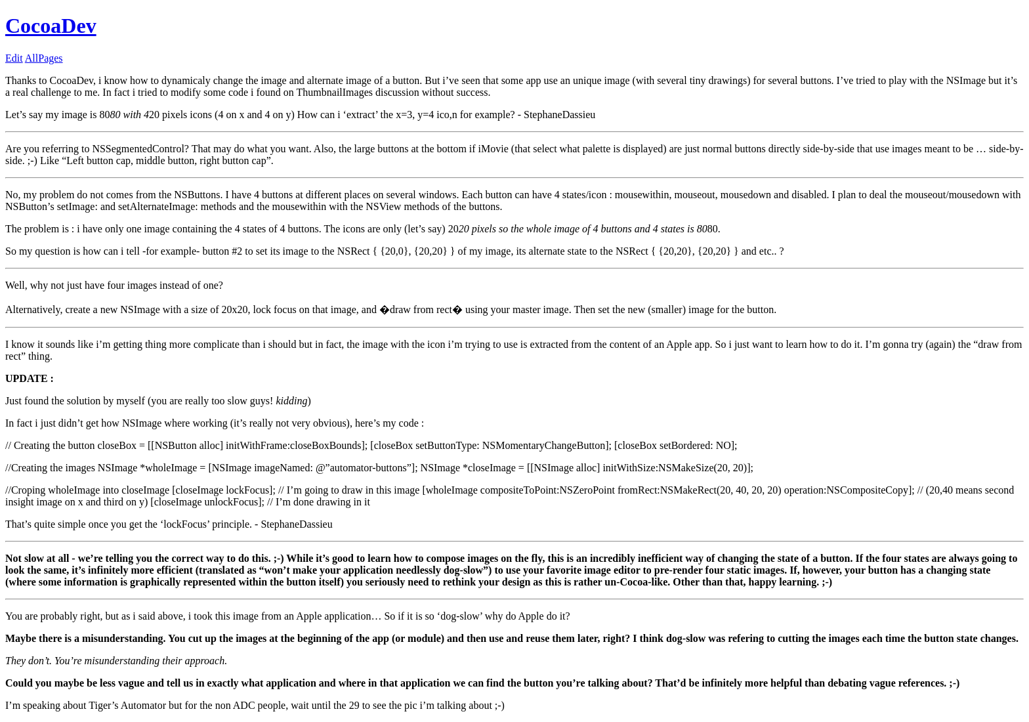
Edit (14, 58)
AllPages (44, 58)
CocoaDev (50, 25)
